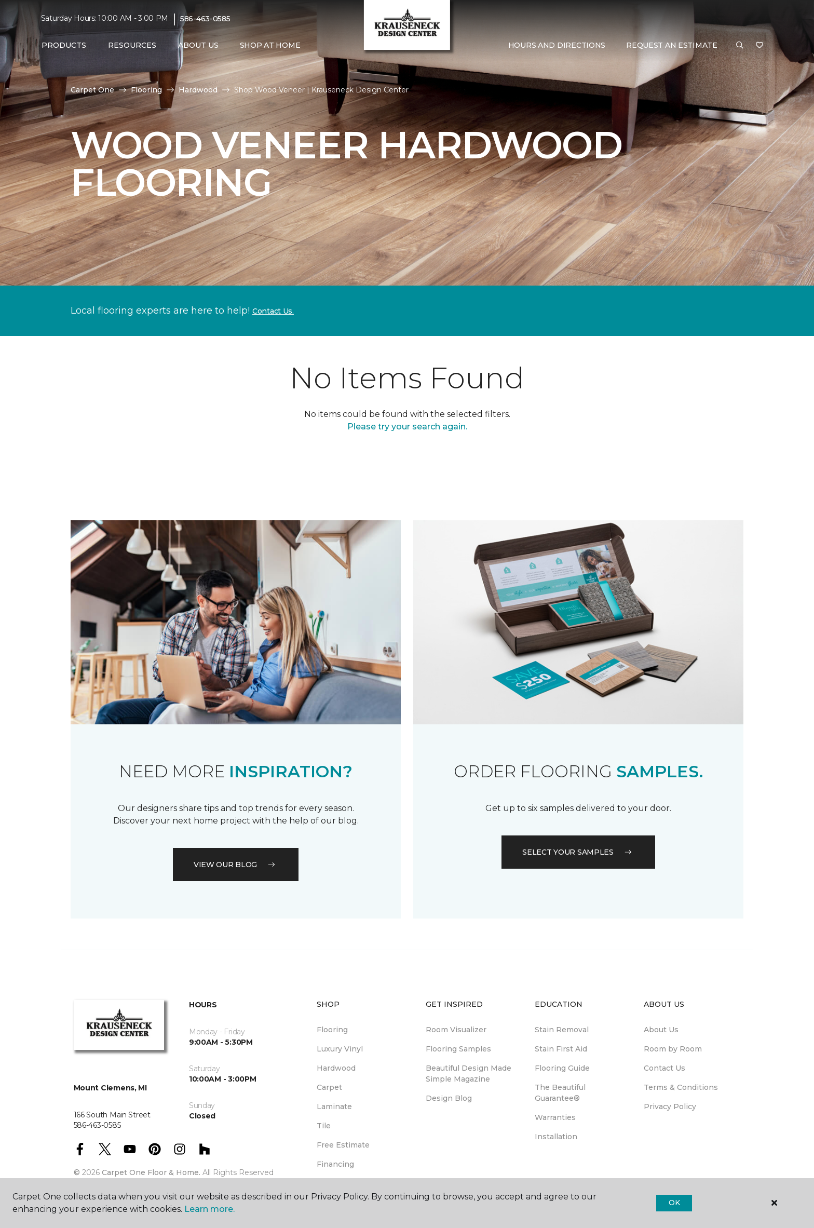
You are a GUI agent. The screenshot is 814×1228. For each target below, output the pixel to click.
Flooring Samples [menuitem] (458, 1049)
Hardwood (198, 90)
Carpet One (92, 90)
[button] (740, 45)
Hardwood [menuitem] (336, 1068)
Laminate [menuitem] (334, 1106)
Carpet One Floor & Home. (151, 1172)
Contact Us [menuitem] (664, 1068)
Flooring (146, 90)
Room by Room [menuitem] (673, 1049)
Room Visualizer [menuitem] (456, 1029)
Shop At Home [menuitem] (270, 45)
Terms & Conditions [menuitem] (681, 1087)
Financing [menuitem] (335, 1164)
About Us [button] (198, 45)
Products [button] (64, 45)
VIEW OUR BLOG (236, 864)
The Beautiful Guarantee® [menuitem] (560, 1093)
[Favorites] (759, 45)
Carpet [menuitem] (329, 1087)
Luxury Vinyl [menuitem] (340, 1049)
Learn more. (209, 1209)
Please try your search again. (407, 426)
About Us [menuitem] (661, 1029)
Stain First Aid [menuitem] (561, 1049)
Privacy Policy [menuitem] (670, 1106)
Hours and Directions (556, 45)
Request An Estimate (671, 45)
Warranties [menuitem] (555, 1117)
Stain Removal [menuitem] (562, 1029)
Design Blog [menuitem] (449, 1098)
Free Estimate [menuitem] (343, 1145)
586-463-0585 (205, 18)
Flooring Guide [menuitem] (562, 1068)
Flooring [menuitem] (332, 1029)
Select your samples (578, 852)
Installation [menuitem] (556, 1136)
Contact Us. (273, 311)
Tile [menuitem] (324, 1125)
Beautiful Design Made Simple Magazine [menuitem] (468, 1073)
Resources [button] (132, 45)
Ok (674, 1202)
